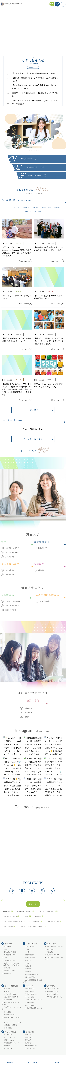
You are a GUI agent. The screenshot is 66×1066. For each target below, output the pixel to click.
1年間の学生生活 (30, 988)
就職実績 (7, 1046)
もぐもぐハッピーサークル (12, 1022)
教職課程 (28, 966)
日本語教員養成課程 (31, 974)
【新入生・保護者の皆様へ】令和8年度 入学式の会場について (35, 79)
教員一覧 (7, 991)
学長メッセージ (30, 946)
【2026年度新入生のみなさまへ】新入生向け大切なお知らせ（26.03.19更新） (35, 87)
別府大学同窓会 (8, 926)
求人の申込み (8, 1048)
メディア (16, 207)
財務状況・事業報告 (10, 952)
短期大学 (28, 211)
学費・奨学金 (29, 991)
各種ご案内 (30, 1032)
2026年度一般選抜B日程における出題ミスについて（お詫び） (35, 94)
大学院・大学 (46, 207)
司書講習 (38, 916)
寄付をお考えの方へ (10, 955)
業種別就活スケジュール (11, 1043)
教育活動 (7, 988)
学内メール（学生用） (24, 911)
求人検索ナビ (8, 1034)
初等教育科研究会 (9, 1015)
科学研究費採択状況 (10, 994)
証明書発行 (28, 1043)
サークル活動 (29, 997)
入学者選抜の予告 (52, 991)
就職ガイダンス (9, 1040)
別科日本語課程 (30, 977)
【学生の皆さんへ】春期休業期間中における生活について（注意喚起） (35, 102)
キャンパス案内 (30, 1005)
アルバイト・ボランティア (33, 1000)
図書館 (26, 916)
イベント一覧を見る (33, 439)
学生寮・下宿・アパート (33, 994)
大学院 (27, 963)
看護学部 (28, 960)
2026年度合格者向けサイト (55, 997)
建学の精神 (7, 946)
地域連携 (35, 207)
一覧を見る (33, 410)
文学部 (27, 952)
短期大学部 (51, 944)
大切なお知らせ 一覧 (33, 67)
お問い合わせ (29, 1037)
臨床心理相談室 (35, 921)
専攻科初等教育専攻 (53, 955)
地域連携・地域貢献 (10, 1025)
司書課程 (28, 969)
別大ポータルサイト (10, 916)
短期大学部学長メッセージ (55, 946)
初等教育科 (50, 952)
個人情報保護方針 (31, 1046)
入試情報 (56, 1062)
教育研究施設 (8, 1028)
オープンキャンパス (33, 1062)
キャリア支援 (10, 1032)
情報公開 (7, 968)
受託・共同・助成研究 (11, 997)
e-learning (6, 911)
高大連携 (38, 211)
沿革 (5, 949)
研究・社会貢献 (11, 986)
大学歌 (27, 949)
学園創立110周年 (9, 970)
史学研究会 (7, 1012)
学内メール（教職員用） (46, 911)
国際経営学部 (29, 955)
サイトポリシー (30, 1048)
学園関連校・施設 (54, 921)
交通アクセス (29, 1034)
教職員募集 (7, 973)
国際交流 (26, 207)
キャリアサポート (9, 1037)
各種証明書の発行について (33, 1008)
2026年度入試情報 (52, 994)
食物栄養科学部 (30, 957)
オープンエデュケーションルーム (32, 926)
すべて (7, 207)
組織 (5, 957)
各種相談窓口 (29, 1002)
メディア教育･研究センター (12, 921)
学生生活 (57, 207)
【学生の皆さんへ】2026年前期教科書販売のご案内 (33, 73)
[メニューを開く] (63, 4)
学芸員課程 (28, 971)
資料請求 (10, 1063)
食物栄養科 (50, 949)
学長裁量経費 (8, 1000)
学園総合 (8, 944)
